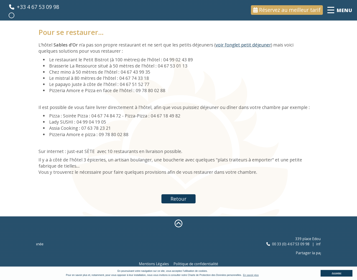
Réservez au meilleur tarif (290, 9)
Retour (178, 198)
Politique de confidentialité (195, 263)
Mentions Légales (154, 263)
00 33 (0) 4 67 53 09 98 (309, 243)
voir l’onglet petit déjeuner (243, 45)
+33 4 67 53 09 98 (38, 6)
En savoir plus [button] (251, 275)
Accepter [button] (336, 273)
